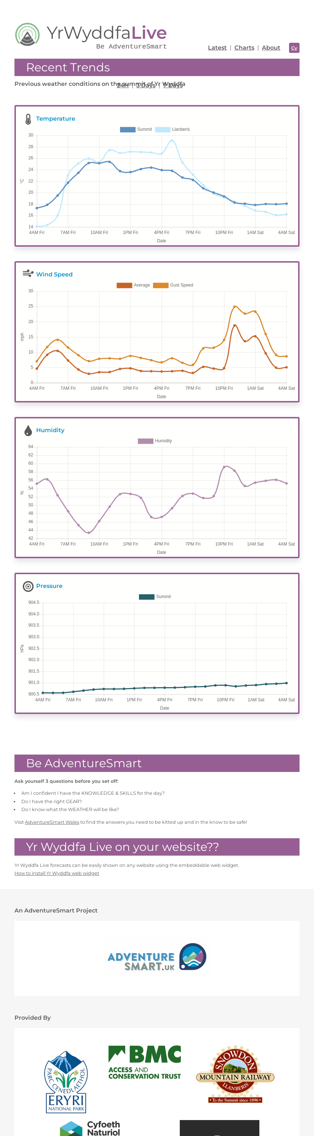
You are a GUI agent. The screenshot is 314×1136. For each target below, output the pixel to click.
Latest (217, 47)
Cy (294, 48)
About (271, 47)
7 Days (173, 85)
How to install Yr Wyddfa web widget (56, 809)
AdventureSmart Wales (52, 758)
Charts (244, 47)
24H (123, 85)
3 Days (146, 85)
